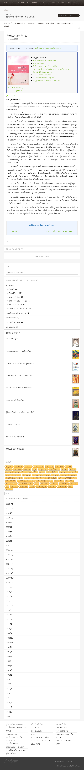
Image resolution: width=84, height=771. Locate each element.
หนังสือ (10, 289)
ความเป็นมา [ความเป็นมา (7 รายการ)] (40, 478)
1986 (8, 647)
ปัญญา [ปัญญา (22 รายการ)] (9, 466)
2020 (8, 517)
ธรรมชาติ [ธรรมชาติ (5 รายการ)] (44, 483)
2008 (8, 550)
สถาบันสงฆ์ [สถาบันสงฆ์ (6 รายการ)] (52, 478)
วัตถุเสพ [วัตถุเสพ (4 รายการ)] (54, 483)
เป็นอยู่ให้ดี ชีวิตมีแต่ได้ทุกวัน (42, 75)
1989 (8, 633)
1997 (8, 596)
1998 (8, 591)
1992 (8, 619)
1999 (8, 587)
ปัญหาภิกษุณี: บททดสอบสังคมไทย (19, 375)
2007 (8, 554)
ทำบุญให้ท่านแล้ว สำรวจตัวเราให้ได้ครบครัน (46, 80)
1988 (8, 637)
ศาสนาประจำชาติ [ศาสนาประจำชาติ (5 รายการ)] (25, 483)
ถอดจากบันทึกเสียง (13, 322)
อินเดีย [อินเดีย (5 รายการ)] (21, 481)
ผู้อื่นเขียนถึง (8, 26)
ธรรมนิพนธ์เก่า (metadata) (16, 313)
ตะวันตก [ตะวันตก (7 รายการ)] (64, 475)
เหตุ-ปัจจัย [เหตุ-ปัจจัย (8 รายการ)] (73, 472)
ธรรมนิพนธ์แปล (20, 23)
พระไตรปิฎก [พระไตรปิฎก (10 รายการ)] (54, 469)
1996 (8, 601)
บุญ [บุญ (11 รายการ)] (34, 469)
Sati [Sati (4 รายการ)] (70, 486)
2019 (8, 522)
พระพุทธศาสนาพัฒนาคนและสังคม (19, 387)
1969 (8, 716)
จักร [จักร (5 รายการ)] (36, 483)
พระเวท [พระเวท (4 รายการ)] (9, 489)
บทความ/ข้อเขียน (13, 297)
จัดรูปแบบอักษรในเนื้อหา (15, 746)
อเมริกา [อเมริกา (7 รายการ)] (73, 475)
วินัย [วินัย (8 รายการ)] (35, 472)
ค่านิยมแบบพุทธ (12, 338)
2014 (8, 531)
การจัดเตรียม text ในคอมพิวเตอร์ (14, 739)
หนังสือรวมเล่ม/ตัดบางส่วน (17, 308)
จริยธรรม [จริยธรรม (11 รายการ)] (17, 469)
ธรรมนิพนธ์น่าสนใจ (13, 332)
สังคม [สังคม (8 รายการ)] (8, 475)
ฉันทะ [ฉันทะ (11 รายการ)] (8, 469)
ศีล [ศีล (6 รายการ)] (60, 478)
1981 (7, 670)
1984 (8, 656)
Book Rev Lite (59, 766)
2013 (8, 536)
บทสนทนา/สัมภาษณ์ (15, 304)
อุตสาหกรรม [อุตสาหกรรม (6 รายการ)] (10, 481)
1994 (8, 610)
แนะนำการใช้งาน (10, 2)
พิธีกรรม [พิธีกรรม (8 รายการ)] (17, 475)
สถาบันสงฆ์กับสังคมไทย (15, 448)
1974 (8, 698)
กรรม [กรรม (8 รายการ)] (42, 472)
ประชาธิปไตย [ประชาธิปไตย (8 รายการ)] (52, 472)
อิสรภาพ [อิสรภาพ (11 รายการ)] (27, 469)
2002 (8, 573)
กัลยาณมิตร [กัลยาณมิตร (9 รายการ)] (26, 472)
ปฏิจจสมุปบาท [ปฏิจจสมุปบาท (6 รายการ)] (70, 478)
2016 (8, 527)
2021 (8, 513)
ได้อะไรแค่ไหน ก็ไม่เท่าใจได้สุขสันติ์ (43, 77)
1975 (8, 693)
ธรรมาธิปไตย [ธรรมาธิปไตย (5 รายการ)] (11, 483)
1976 (8, 688)
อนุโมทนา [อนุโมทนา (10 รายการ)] (43, 469)
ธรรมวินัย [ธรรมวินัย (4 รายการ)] (64, 483)
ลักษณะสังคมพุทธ (13, 424)
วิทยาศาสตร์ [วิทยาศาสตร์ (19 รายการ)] (38, 466)
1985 (8, 651)
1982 (8, 665)
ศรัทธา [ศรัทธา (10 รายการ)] (72, 469)
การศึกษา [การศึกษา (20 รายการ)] (18, 466)
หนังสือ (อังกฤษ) (13, 293)
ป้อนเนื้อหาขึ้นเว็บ (12, 743)
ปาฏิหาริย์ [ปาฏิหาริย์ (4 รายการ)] (23, 486)
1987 (8, 642)
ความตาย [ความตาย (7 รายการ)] (29, 478)
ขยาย (7, 493)
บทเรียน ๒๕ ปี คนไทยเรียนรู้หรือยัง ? (20, 363)
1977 (8, 684)
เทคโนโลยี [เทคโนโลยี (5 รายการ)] (59, 481)
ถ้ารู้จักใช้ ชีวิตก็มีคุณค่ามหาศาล (42, 72)
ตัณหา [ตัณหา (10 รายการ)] (64, 469)
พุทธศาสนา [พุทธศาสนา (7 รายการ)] (10, 478)
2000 (8, 582)
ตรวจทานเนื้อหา (11, 734)
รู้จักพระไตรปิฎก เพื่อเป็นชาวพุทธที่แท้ (20, 412)
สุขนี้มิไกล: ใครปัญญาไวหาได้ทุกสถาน (48, 48)
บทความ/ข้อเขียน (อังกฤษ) (17, 300)
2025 (8, 503)
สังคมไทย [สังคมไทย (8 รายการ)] (37, 475)
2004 (8, 564)
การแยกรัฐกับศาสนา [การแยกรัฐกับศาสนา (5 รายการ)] (44, 481)
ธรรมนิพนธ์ (8, 23)
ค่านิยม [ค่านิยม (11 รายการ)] (68, 466)
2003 (8, 568)
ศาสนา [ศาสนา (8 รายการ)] (63, 472)
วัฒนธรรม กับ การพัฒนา (15, 436)
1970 (8, 711)
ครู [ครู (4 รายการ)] (7, 486)
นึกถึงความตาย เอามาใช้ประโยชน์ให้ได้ (45, 66)
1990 (8, 628)
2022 (8, 508)
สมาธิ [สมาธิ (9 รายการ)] (17, 472)
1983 (8, 661)
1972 (8, 702)
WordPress (76, 766)
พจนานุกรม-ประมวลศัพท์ (46, 23)
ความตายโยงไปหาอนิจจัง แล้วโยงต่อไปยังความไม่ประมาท (51, 69)
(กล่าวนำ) (36, 55)
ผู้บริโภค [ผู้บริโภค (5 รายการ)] (69, 481)
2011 (8, 545)
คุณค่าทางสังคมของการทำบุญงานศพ (44, 60)
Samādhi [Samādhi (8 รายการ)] (26, 475)
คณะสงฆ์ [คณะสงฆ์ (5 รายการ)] (30, 481)
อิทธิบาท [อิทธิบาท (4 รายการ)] (74, 483)
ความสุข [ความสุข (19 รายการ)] (28, 466)
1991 (7, 624)
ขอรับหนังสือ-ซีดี (23, 2)
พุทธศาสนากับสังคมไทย (15, 400)
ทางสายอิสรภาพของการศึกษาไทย (18, 351)
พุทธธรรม (31, 23)
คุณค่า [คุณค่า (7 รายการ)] (46, 475)
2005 (8, 559)
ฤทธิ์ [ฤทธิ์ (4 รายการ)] (32, 486)
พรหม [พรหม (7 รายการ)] (20, 478)
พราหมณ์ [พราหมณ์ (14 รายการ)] (50, 466)
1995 (8, 605)
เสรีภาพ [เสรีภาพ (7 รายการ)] (55, 475)
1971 (7, 707)
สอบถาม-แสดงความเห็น (40, 2)
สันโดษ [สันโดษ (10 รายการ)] (8, 472)
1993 (8, 614)
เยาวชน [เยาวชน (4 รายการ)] (14, 486)
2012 (8, 540)
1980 (8, 674)
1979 (8, 679)
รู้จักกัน (53, 2)
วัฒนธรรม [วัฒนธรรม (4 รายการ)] (62, 486)
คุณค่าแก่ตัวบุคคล (38, 63)
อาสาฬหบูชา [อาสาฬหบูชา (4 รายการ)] (41, 486)
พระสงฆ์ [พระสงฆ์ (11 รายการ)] (60, 466)
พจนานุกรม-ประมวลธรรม (65, 23)
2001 (8, 577)
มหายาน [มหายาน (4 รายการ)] (52, 486)
